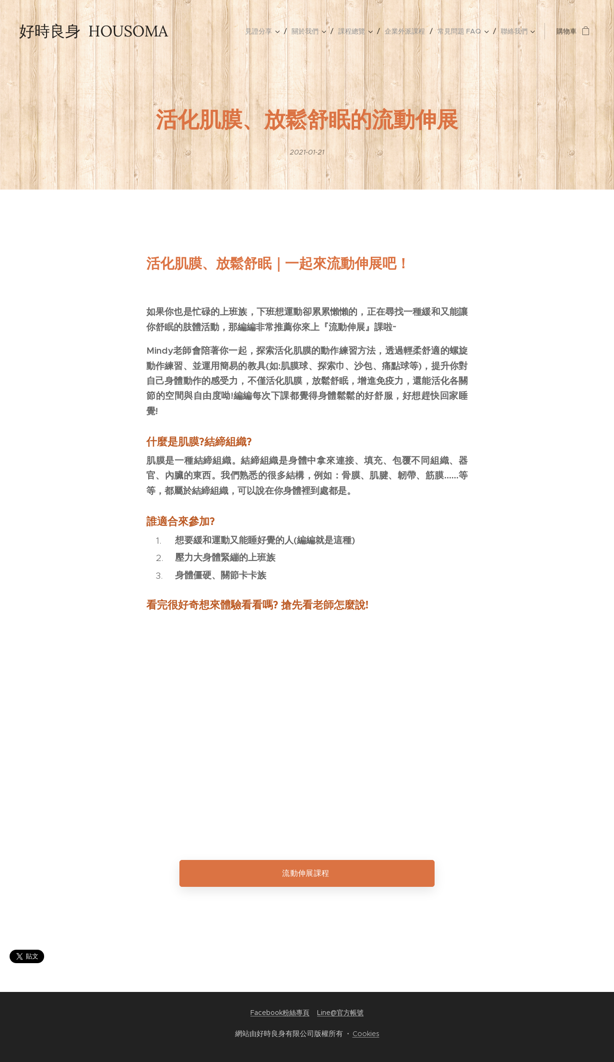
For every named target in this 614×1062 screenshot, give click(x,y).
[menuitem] (265, 31)
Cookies (366, 1033)
